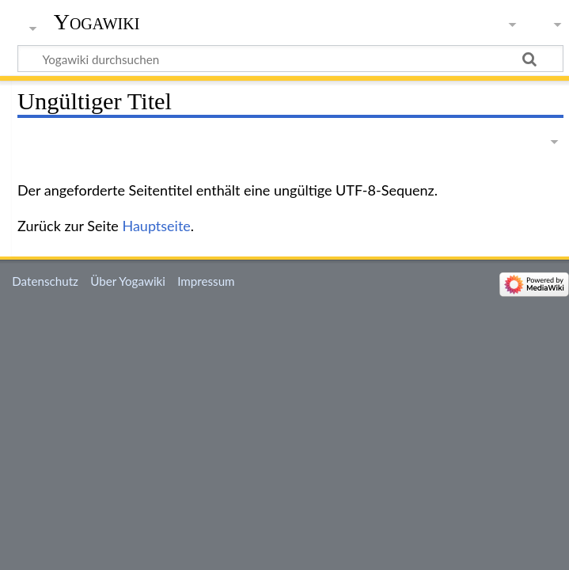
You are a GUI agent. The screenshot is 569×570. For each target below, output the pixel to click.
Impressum (206, 281)
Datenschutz (45, 281)
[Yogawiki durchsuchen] (290, 58)
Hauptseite (156, 225)
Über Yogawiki (127, 281)
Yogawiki (97, 22)
